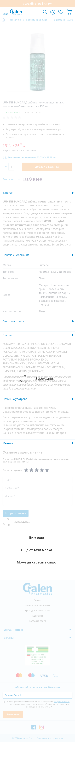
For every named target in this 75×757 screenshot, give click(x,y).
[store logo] (16, 11)
